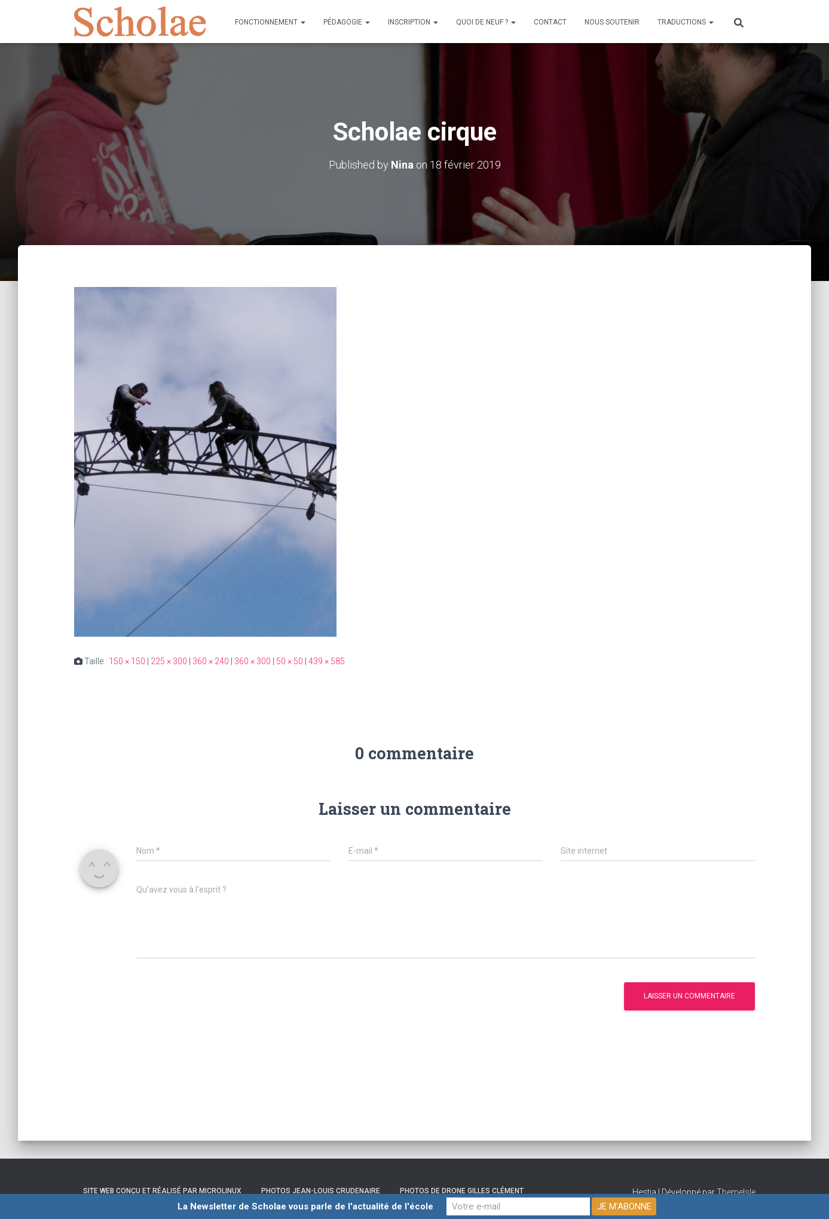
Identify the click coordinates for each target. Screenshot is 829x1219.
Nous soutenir (612, 22)
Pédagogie (346, 22)
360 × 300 (252, 661)
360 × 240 (210, 661)
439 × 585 (326, 661)
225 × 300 (169, 661)
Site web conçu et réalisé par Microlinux (162, 1191)
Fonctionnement (270, 22)
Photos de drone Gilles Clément (462, 1191)
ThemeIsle (736, 1192)
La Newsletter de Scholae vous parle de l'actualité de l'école (305, 1206)
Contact (550, 22)
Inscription (413, 22)
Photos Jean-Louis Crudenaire (320, 1191)
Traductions (685, 22)
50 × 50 (289, 661)
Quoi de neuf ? (486, 22)
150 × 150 (127, 661)
